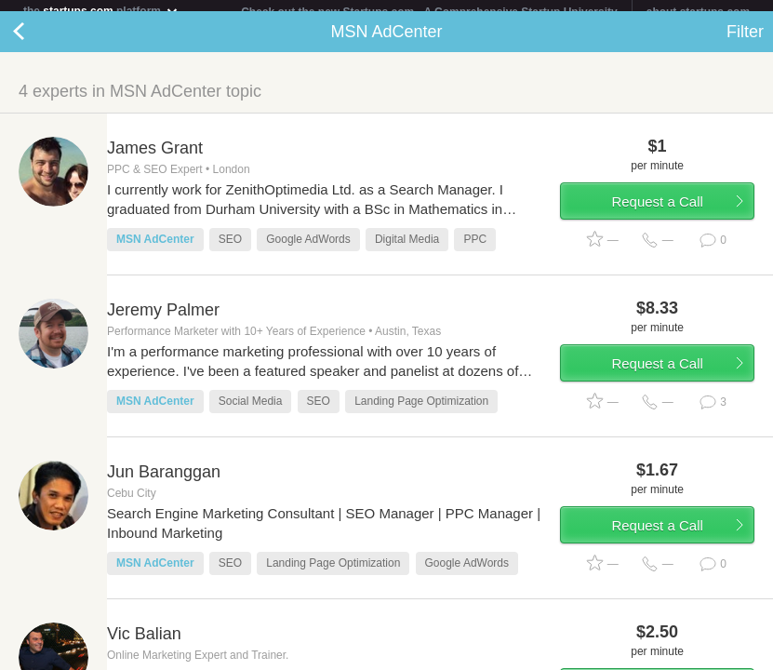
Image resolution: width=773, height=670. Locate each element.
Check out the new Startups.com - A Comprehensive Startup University (429, 12)
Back (37, 42)
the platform (101, 11)
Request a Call (656, 213)
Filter (745, 43)
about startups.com (698, 12)
